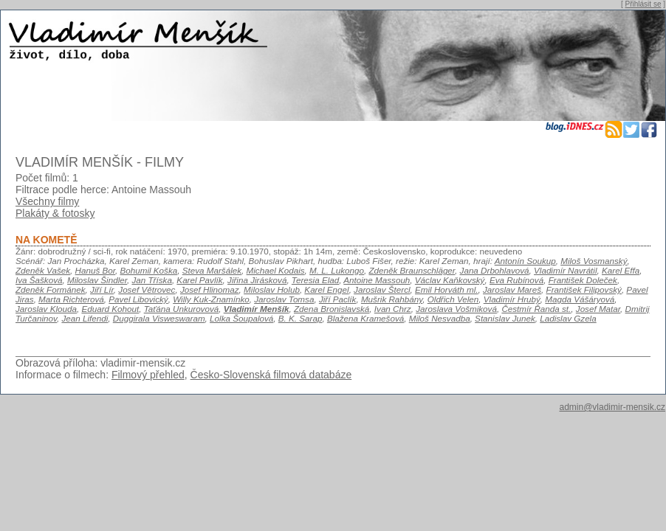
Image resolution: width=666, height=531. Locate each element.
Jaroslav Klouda (46, 308)
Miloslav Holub (272, 289)
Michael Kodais (276, 270)
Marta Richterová (71, 299)
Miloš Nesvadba (439, 318)
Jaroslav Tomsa (284, 299)
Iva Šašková (39, 280)
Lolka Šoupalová (241, 318)
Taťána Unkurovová (181, 308)
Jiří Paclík (338, 299)
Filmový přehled (148, 375)
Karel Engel (326, 289)
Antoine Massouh (376, 280)
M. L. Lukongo (336, 270)
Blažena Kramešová (365, 318)
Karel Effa (620, 270)
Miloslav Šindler (97, 280)
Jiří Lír (102, 289)
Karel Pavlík (199, 280)
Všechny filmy (47, 201)
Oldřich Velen (453, 299)
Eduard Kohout (110, 308)
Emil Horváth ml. (446, 289)
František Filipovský (584, 289)
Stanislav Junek (505, 318)
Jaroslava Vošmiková (456, 308)
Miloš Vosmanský (593, 261)
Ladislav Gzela (568, 318)
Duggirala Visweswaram (159, 318)
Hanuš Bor (95, 270)
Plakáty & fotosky (55, 213)
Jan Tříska (151, 280)
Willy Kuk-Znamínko (211, 299)
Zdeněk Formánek (51, 289)
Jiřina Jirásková (256, 280)
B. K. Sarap (300, 318)
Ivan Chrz (392, 308)
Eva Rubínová (516, 280)
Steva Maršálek (211, 270)
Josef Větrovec (146, 289)
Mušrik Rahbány (391, 299)
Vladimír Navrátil (565, 270)
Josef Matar (598, 308)
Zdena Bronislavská (331, 308)
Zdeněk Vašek (43, 270)
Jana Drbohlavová (494, 270)
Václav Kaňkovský (450, 280)
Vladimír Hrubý (512, 299)
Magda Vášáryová (579, 299)
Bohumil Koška (149, 270)
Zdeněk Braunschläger (411, 270)
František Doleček (583, 280)
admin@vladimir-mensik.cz (612, 407)
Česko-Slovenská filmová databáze (271, 375)
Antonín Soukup (525, 261)
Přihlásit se (643, 4)
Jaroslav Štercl (382, 289)
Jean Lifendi (84, 318)
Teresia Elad (315, 280)
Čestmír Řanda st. (536, 308)
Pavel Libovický (138, 299)
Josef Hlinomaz (209, 289)
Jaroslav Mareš (512, 289)
